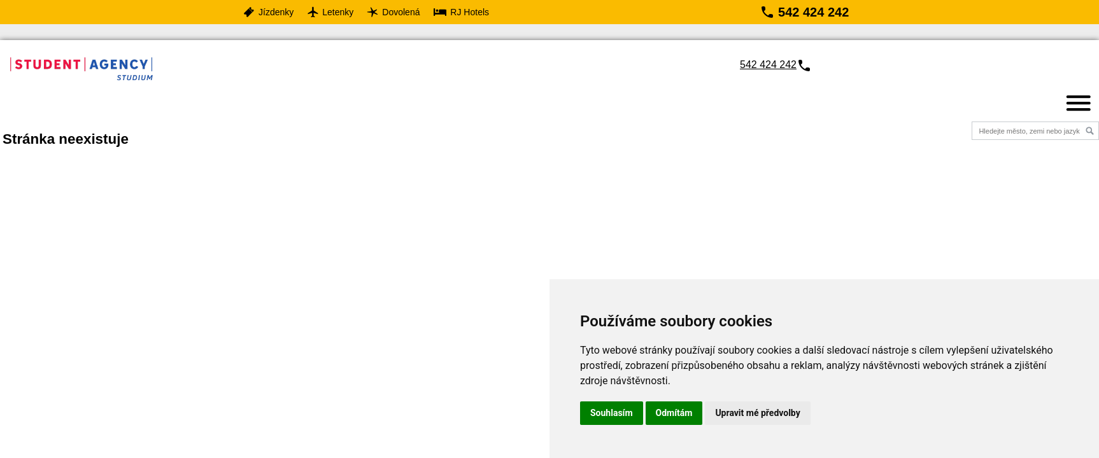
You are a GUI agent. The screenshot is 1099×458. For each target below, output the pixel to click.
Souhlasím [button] (611, 413)
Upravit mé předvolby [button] (757, 413)
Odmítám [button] (674, 413)
